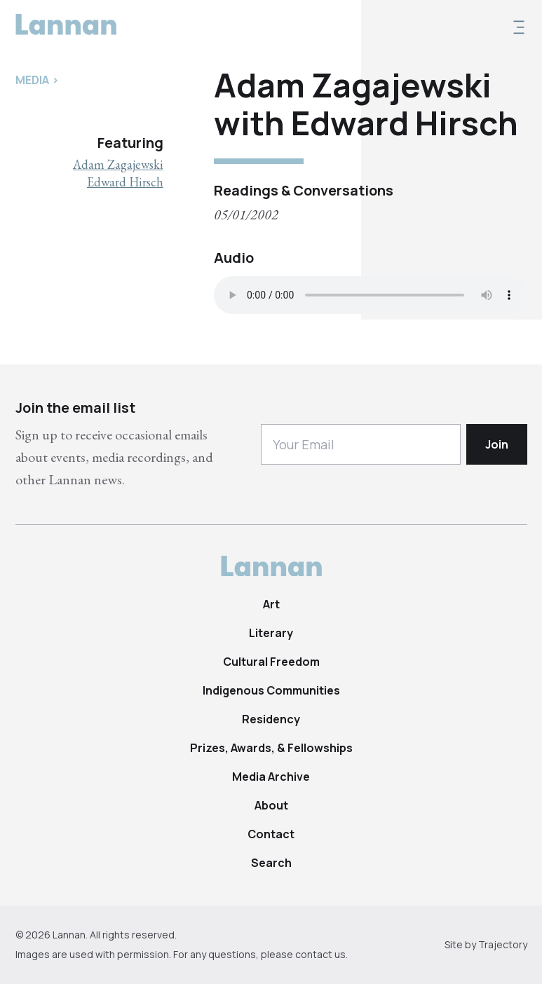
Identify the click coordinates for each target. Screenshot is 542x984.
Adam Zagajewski (118, 164)
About (271, 805)
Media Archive (271, 776)
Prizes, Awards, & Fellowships (271, 748)
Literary (271, 633)
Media (32, 80)
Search (271, 862)
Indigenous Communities (271, 690)
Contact (271, 834)
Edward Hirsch (125, 182)
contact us (320, 954)
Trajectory (502, 944)
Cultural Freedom (271, 661)
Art (271, 604)
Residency (271, 719)
